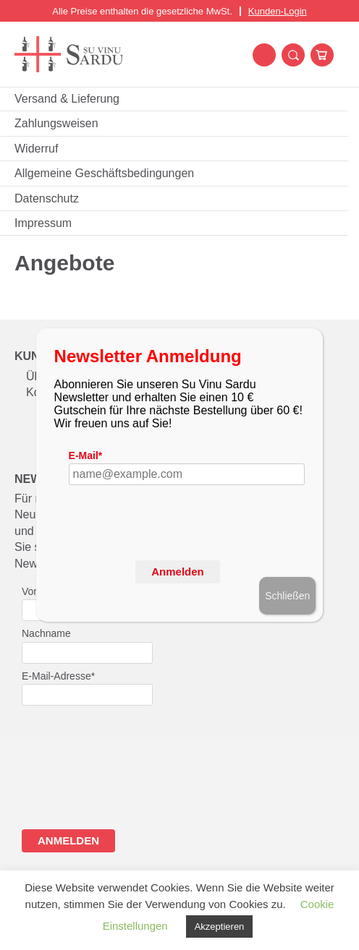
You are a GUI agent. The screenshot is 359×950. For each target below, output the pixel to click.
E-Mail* (86, 455)
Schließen (287, 596)
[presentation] (179, 546)
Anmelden (177, 571)
